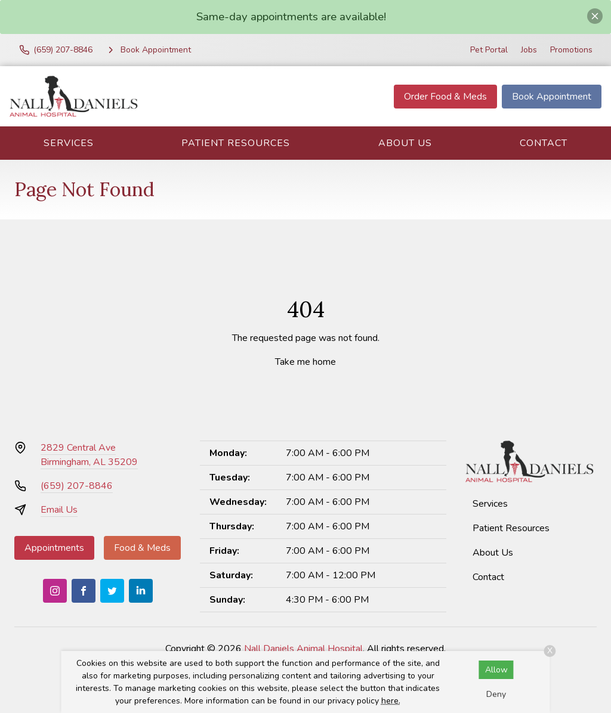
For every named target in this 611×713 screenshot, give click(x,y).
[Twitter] (112, 591)
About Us (405, 143)
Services (69, 143)
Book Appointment (551, 96)
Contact (543, 143)
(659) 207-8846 (77, 485)
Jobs (529, 49)
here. (390, 700)
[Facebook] (83, 591)
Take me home (305, 361)
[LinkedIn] (141, 591)
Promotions (571, 49)
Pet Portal (489, 49)
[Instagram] (55, 591)
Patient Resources (235, 143)
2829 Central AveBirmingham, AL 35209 (89, 455)
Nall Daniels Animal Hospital (303, 648)
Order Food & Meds (445, 96)
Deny (496, 694)
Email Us (59, 509)
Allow (496, 669)
